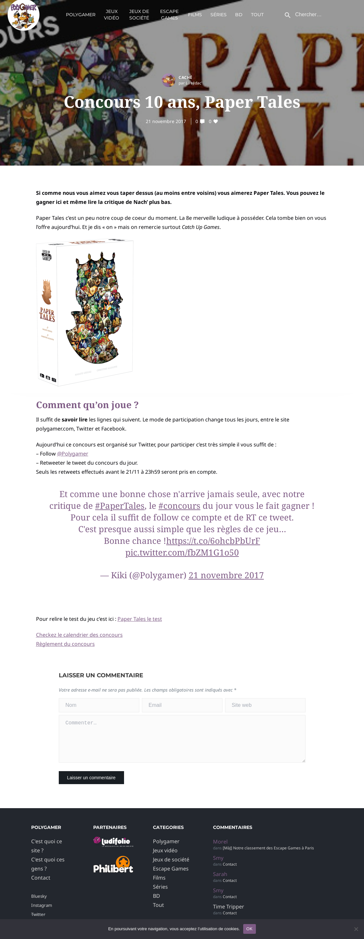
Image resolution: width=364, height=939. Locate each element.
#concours (179, 505)
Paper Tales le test (140, 618)
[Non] (356, 929)
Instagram (41, 913)
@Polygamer (72, 453)
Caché (186, 77)
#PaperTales (119, 505)
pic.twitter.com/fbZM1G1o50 (182, 552)
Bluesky (39, 904)
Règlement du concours (65, 643)
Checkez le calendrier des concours (79, 634)
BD (239, 18)
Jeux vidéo (111, 18)
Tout (257, 18)
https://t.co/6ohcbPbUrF (213, 540)
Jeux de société (139, 18)
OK (249, 928)
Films (195, 18)
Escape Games (169, 18)
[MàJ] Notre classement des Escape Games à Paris (268, 855)
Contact (40, 885)
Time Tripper (228, 914)
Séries (218, 18)
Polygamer (80, 18)
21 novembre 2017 (166, 121)
